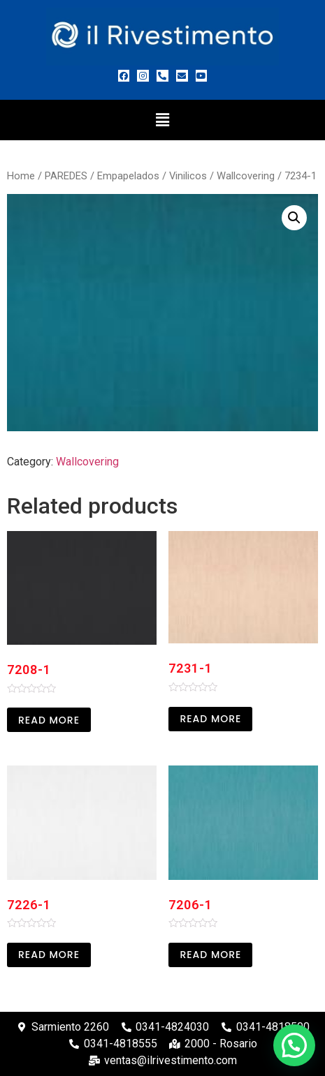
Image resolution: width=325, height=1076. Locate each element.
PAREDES (66, 176)
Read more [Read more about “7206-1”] (210, 955)
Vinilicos (188, 176)
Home (21, 176)
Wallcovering (246, 176)
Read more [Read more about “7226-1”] (49, 955)
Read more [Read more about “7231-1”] (210, 719)
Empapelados (128, 176)
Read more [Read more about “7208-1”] (49, 720)
